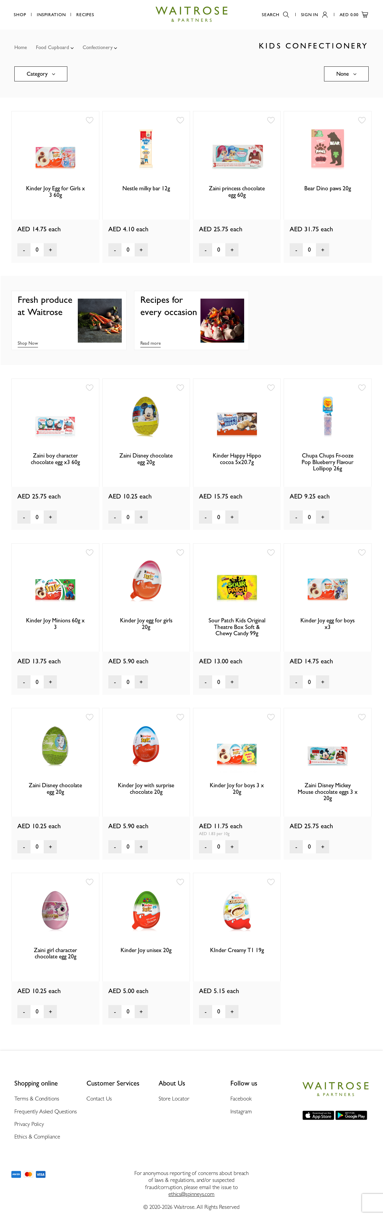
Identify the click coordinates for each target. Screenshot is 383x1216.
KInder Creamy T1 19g (237, 950)
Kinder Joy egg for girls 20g (146, 623)
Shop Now (28, 343)
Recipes (85, 14)
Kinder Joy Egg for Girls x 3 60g (55, 191)
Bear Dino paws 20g (327, 188)
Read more (150, 343)
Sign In (314, 14)
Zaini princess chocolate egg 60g (237, 191)
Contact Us (99, 1098)
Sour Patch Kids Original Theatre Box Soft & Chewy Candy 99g (237, 627)
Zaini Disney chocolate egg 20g (146, 458)
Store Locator (174, 1098)
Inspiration (51, 14)
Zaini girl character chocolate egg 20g (55, 953)
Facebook (240, 1098)
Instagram (241, 1111)
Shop (20, 14)
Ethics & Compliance (37, 1136)
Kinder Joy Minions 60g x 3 (55, 623)
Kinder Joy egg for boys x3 (327, 623)
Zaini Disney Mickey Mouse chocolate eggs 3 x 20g (328, 792)
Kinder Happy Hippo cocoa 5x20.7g (237, 458)
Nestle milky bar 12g (146, 188)
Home (20, 47)
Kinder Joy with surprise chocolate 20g (146, 788)
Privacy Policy (29, 1124)
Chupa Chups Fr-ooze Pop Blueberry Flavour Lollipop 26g (327, 462)
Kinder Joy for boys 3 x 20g (237, 788)
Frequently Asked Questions (45, 1111)
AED (354, 14)
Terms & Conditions (36, 1098)
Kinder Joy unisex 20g (146, 950)
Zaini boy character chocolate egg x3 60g (55, 458)
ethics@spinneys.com (191, 1194)
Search (275, 14)
